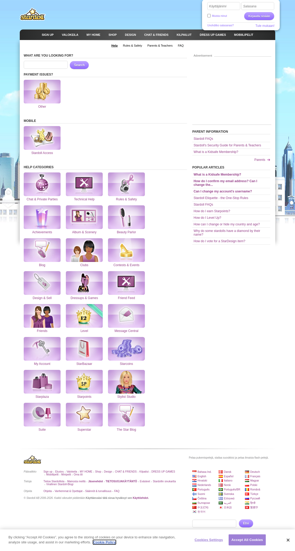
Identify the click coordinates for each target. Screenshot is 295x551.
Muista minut (219, 15)
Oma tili (78, 474)
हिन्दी (252, 503)
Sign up (47, 471)
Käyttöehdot (140, 498)
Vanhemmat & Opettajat (68, 491)
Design (108, 471)
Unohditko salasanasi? (220, 25)
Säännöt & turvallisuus (98, 491)
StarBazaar (84, 349)
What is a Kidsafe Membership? (216, 152)
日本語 (228, 507)
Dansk (227, 471)
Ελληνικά (229, 498)
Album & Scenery (84, 217)
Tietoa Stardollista (54, 481)
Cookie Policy (104, 545)
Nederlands (204, 485)
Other (42, 91)
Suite (42, 414)
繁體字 (254, 507)
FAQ (117, 491)
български (204, 503)
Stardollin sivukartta (164, 481)
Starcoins (126, 349)
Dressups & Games (84, 283)
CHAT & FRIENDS (125, 471)
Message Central (126, 316)
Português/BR (232, 489)
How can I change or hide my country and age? (227, 224)
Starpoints (84, 382)
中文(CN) (203, 507)
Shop (98, 471)
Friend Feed (126, 283)
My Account (42, 349)
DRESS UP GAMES (163, 471)
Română (255, 489)
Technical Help (84, 184)
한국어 (201, 511)
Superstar (84, 414)
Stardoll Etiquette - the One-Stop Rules (221, 198)
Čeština (202, 498)
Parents (259, 160)
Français (255, 476)
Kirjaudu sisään (259, 16)
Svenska (229, 494)
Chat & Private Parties (42, 184)
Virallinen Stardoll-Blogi (59, 484)
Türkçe (254, 494)
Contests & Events (126, 250)
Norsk (227, 485)
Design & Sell (42, 283)
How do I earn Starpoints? (212, 211)
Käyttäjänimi (217, 6)
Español (228, 476)
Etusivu (59, 471)
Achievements (42, 217)
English (202, 476)
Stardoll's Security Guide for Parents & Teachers (227, 145)
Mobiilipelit (52, 474)
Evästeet (145, 481)
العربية (227, 503)
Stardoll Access (42, 138)
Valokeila (72, 471)
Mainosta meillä (76, 481)
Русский (255, 498)
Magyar (254, 480)
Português (204, 489)
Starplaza (42, 382)
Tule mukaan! (264, 26)
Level (84, 316)
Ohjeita (47, 491)
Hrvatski (202, 480)
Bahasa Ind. (205, 471)
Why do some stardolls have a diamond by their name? (227, 232)
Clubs (84, 250)
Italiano (228, 480)
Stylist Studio (126, 382)
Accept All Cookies (247, 542)
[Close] (288, 542)
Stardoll (33, 14)
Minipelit (66, 474)
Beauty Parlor (126, 217)
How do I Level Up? (207, 218)
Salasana (249, 6)
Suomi (201, 494)
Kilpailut (144, 471)
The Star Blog (126, 414)
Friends (42, 316)
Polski (253, 485)
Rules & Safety (126, 184)
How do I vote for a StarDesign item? (219, 241)
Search (79, 65)
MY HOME (86, 471)
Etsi (246, 523)
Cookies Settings (209, 542)
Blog (42, 250)
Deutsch (255, 471)
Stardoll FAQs (203, 139)
